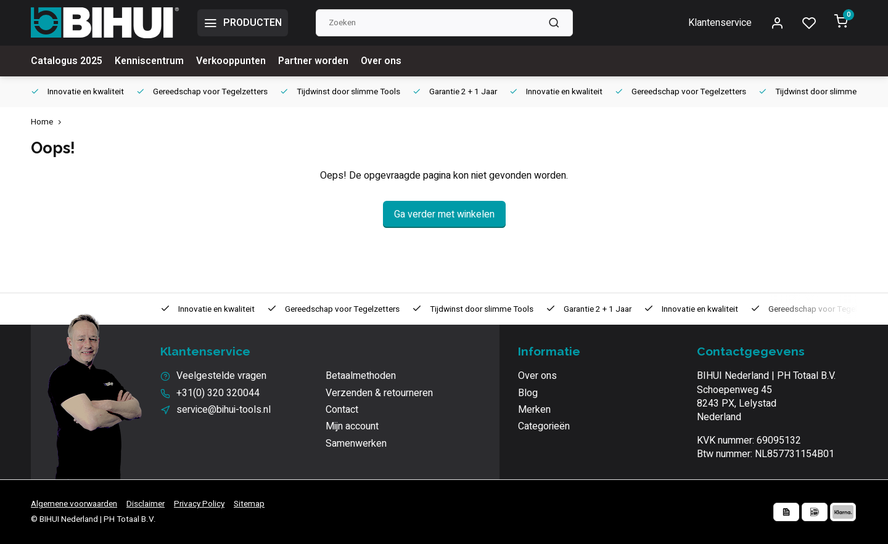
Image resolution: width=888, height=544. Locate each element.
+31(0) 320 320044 (218, 393)
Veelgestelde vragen (221, 376)
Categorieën (544, 426)
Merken (534, 409)
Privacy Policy (199, 504)
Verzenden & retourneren (379, 393)
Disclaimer (145, 504)
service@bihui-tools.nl (223, 409)
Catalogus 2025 (67, 61)
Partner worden (317, 61)
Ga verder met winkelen (444, 214)
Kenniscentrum (150, 61)
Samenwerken (356, 443)
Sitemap (249, 504)
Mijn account (352, 426)
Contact (342, 409)
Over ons (386, 61)
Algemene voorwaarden (74, 504)
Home (49, 122)
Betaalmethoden (361, 376)
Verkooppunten (233, 61)
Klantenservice (720, 22)
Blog (528, 393)
